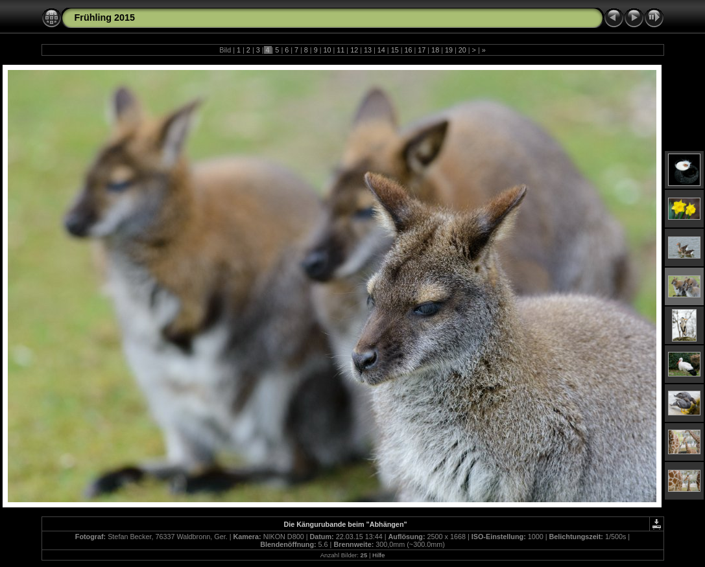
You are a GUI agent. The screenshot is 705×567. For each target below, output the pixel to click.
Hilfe (378, 555)
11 (340, 50)
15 (395, 50)
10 (327, 50)
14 (381, 50)
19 (449, 50)
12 (354, 50)
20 (462, 50)
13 (368, 50)
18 (435, 50)
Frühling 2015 (105, 17)
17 (421, 50)
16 (408, 50)
